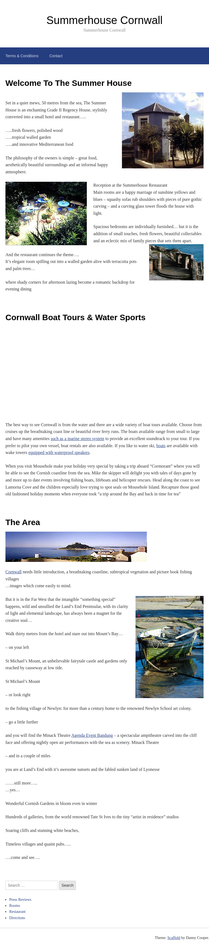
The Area (22, 522)
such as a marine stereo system (77, 438)
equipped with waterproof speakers (58, 452)
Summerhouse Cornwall (105, 20)
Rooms (14, 906)
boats (161, 445)
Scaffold (173, 938)
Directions (17, 918)
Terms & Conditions (21, 56)
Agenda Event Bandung (92, 735)
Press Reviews (20, 900)
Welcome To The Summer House (68, 82)
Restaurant (17, 912)
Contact (55, 56)
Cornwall (13, 572)
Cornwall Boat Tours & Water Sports (75, 317)
